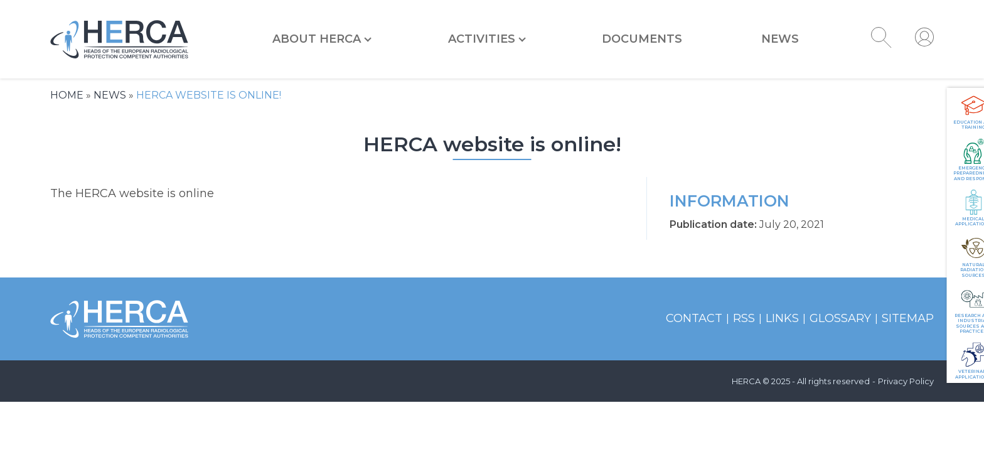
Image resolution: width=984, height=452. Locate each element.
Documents (642, 39)
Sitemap (908, 318)
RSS (744, 318)
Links (782, 318)
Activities (481, 39)
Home (66, 95)
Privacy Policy (906, 381)
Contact (694, 318)
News (780, 39)
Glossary (840, 318)
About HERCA (316, 39)
